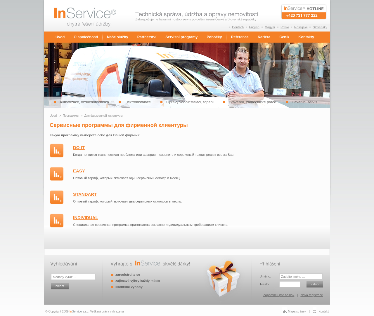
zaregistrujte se (127, 274)
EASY (79, 170)
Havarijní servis (304, 102)
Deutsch (238, 27)
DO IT (79, 147)
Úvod (60, 37)
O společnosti (86, 37)
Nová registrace (311, 295)
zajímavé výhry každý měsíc (137, 280)
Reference (240, 37)
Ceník (284, 37)
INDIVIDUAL (85, 217)
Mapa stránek (297, 311)
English (254, 27)
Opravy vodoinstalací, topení (190, 102)
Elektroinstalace (137, 102)
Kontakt (323, 311)
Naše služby (117, 37)
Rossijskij (300, 27)
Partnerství (146, 37)
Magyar (270, 27)
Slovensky (320, 27)
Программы (71, 115)
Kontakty (306, 37)
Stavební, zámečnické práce (252, 102)
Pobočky (214, 37)
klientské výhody (129, 287)
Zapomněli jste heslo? (278, 295)
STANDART (85, 194)
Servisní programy (181, 37)
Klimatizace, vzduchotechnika (84, 102)
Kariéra (264, 37)
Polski (284, 27)
